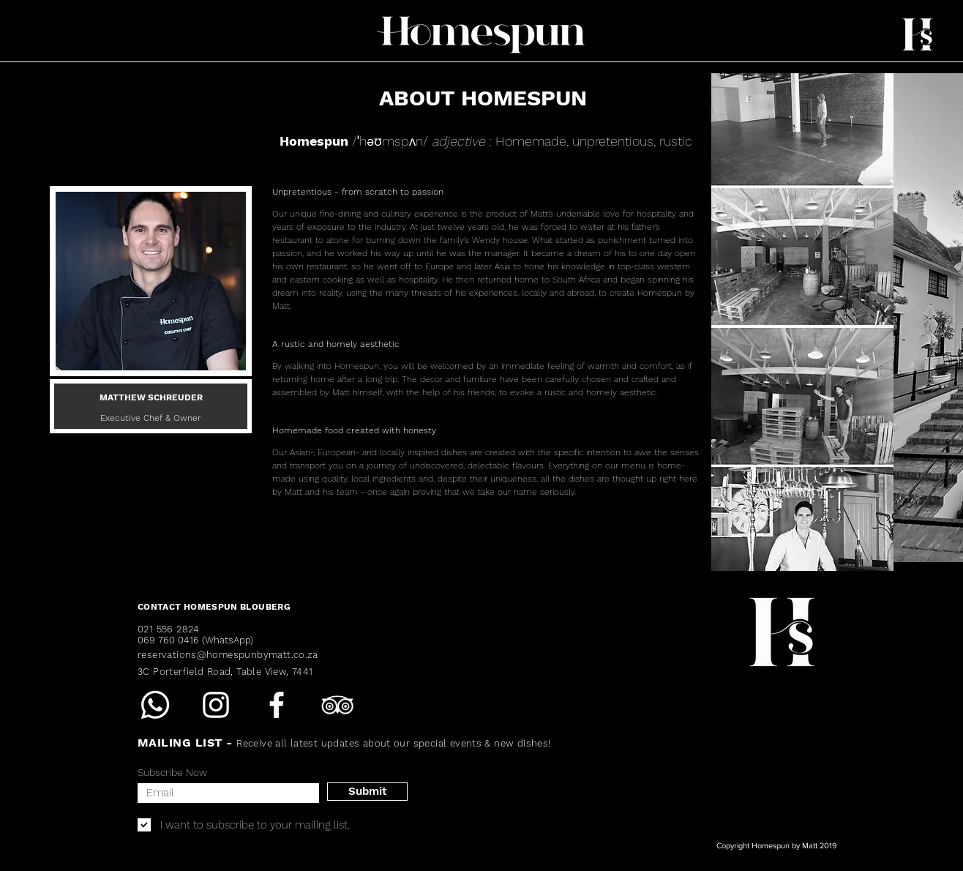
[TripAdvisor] (337, 704)
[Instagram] (215, 704)
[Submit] (367, 791)
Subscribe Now (172, 772)
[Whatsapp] (155, 704)
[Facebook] (276, 704)
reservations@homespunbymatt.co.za (228, 654)
